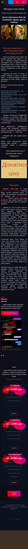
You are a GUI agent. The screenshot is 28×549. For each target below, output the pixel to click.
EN (17, 2)
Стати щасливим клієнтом (9, 313)
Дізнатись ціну (14, 169)
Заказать (11, 2)
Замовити (14, 413)
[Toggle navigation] (2, 2)
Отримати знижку (14, 493)
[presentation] (1, 355)
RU (24, 2)
